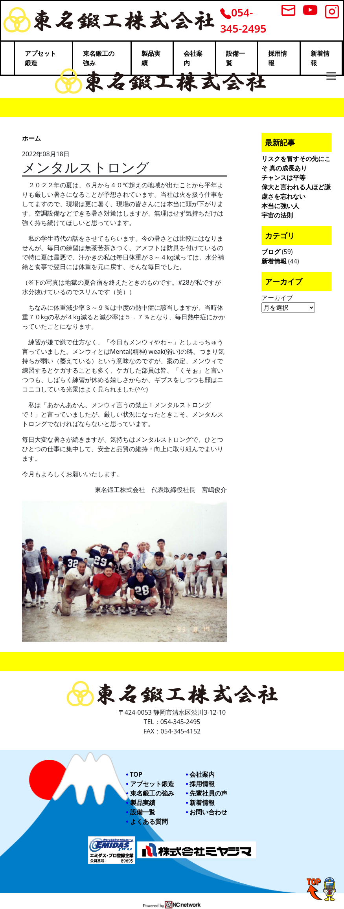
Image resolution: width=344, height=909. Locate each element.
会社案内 (202, 774)
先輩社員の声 (208, 793)
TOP (136, 774)
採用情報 (202, 783)
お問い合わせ (208, 812)
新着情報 (274, 261)
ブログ (270, 251)
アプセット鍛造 (152, 783)
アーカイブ (277, 297)
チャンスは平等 (283, 177)
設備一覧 (142, 812)
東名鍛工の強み (152, 793)
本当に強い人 (280, 205)
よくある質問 (149, 821)
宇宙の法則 (277, 215)
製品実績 (142, 802)
